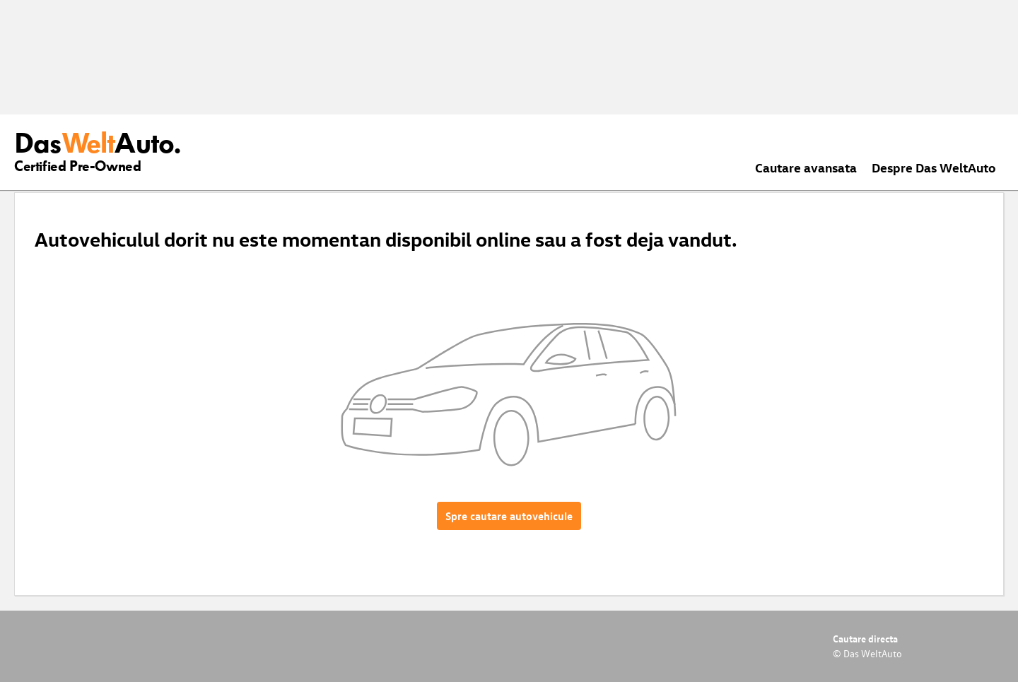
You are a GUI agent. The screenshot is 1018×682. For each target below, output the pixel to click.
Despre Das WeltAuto (934, 167)
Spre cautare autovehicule (509, 516)
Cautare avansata (806, 167)
